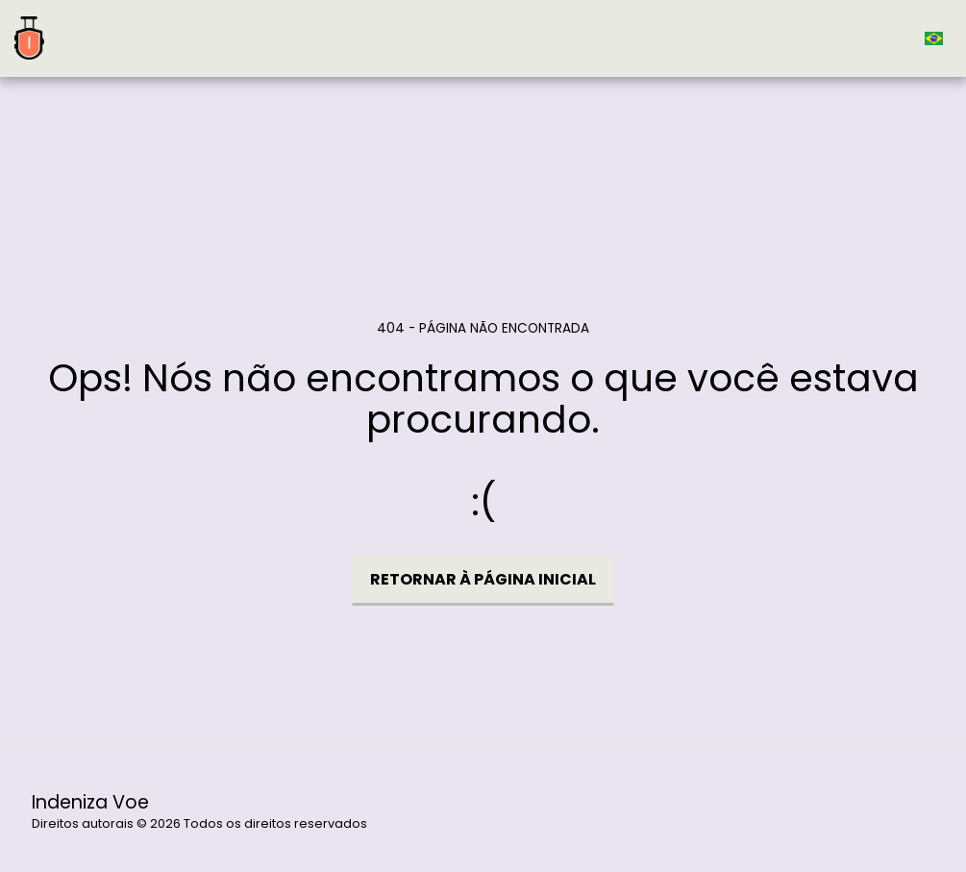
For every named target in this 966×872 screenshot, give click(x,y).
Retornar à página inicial (483, 579)
